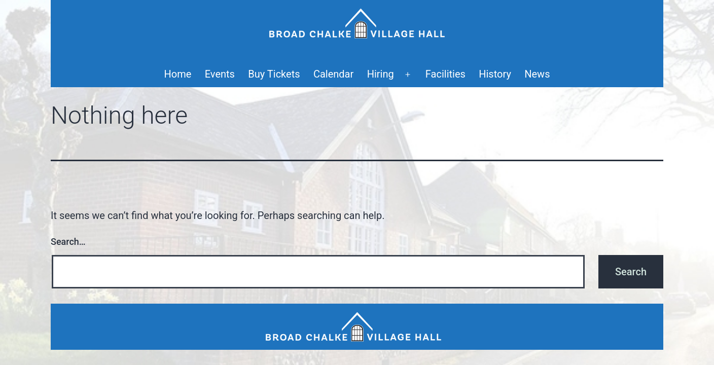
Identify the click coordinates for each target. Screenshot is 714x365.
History (495, 74)
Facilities (445, 74)
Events (220, 74)
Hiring (380, 74)
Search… (68, 241)
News (537, 74)
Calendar (333, 74)
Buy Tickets (274, 74)
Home (178, 74)
